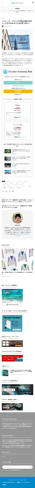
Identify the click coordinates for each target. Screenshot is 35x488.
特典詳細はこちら (17, 117)
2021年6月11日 (9, 26)
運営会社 (18, 482)
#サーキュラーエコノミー (6, 184)
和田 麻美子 (3, 276)
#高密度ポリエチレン (20, 187)
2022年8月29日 (8, 276)
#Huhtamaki (19, 181)
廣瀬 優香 (5, 26)
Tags (3, 181)
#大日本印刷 (29, 186)
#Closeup (8, 181)
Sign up (30, 467)
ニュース (7, 10)
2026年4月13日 (24, 374)
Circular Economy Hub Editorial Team (15, 374)
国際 (10, 10)
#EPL (13, 181)
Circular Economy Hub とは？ (9, 482)
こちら (20, 94)
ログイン (18, 83)
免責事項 (4, 484)
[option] (17, 263)
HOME (3, 10)
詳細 (29, 447)
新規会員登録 (18, 91)
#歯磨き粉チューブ (11, 187)
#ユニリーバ (16, 186)
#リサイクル (23, 186)
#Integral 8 (26, 181)
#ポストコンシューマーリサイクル (7, 186)
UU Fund (19, 441)
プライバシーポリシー (26, 482)
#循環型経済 (4, 187)
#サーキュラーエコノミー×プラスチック (18, 184)
